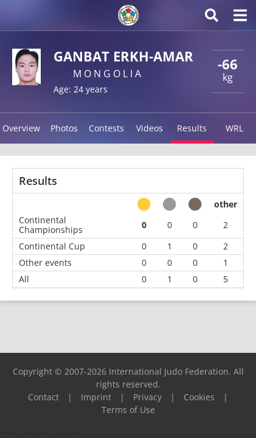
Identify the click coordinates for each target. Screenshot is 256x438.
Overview (21, 128)
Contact (43, 397)
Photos (64, 128)
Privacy (147, 397)
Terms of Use (128, 409)
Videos (149, 128)
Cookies (199, 397)
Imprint (96, 397)
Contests (106, 128)
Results (192, 128)
